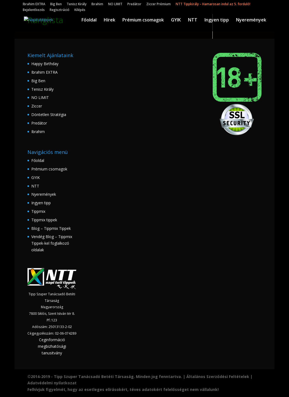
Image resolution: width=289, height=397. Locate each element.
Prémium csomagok (143, 20)
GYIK (176, 20)
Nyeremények (251, 20)
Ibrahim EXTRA (34, 4)
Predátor (134, 4)
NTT (192, 20)
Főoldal (89, 20)
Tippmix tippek (44, 219)
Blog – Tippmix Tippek (51, 228)
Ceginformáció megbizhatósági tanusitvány (52, 346)
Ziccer (36, 106)
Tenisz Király (76, 4)
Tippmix (38, 211)
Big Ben (56, 4)
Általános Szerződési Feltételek (217, 376)
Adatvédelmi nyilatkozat (52, 382)
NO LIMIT (115, 4)
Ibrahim (97, 4)
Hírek (109, 20)
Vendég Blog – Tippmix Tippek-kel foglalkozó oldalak (51, 243)
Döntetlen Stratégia (48, 114)
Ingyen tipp (216, 20)
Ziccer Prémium (158, 4)
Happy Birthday (44, 63)
